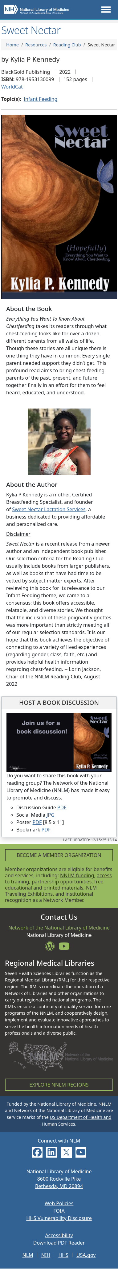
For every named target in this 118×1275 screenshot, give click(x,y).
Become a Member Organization (59, 855)
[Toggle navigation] (106, 9)
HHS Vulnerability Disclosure (59, 1218)
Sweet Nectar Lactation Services (48, 509)
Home (12, 45)
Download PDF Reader (59, 1242)
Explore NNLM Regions (58, 1084)
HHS (63, 1255)
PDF (62, 807)
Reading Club (67, 45)
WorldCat (12, 86)
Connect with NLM (59, 1140)
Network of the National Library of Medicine (59, 927)
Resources (36, 45)
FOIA (58, 1210)
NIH (45, 1255)
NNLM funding (77, 875)
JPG (51, 814)
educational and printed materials (44, 887)
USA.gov (86, 1255)
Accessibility (59, 1235)
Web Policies (59, 1203)
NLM (27, 1255)
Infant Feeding (41, 99)
